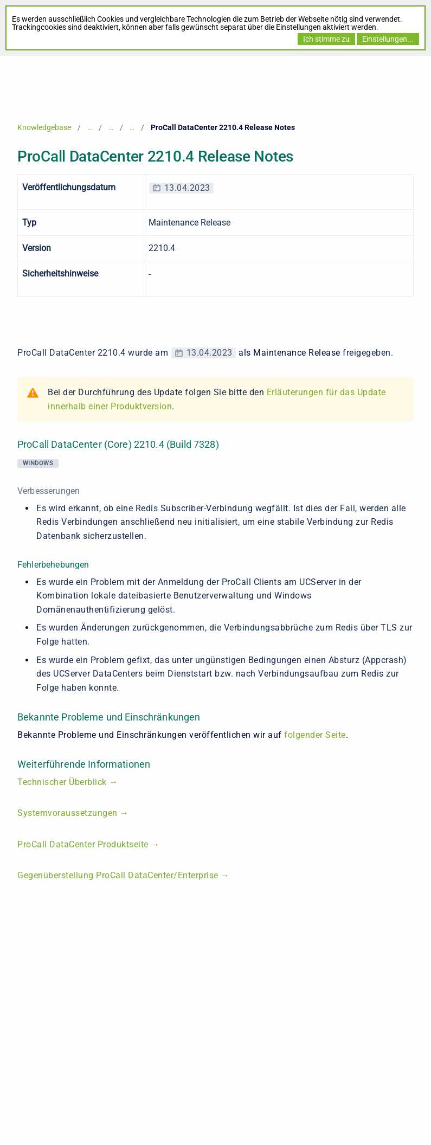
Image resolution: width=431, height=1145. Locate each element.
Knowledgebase (44, 127)
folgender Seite (315, 735)
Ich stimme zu (326, 39)
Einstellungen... (388, 39)
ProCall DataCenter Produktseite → (88, 844)
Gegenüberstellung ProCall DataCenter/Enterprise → (124, 875)
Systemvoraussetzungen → (73, 813)
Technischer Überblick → (68, 782)
